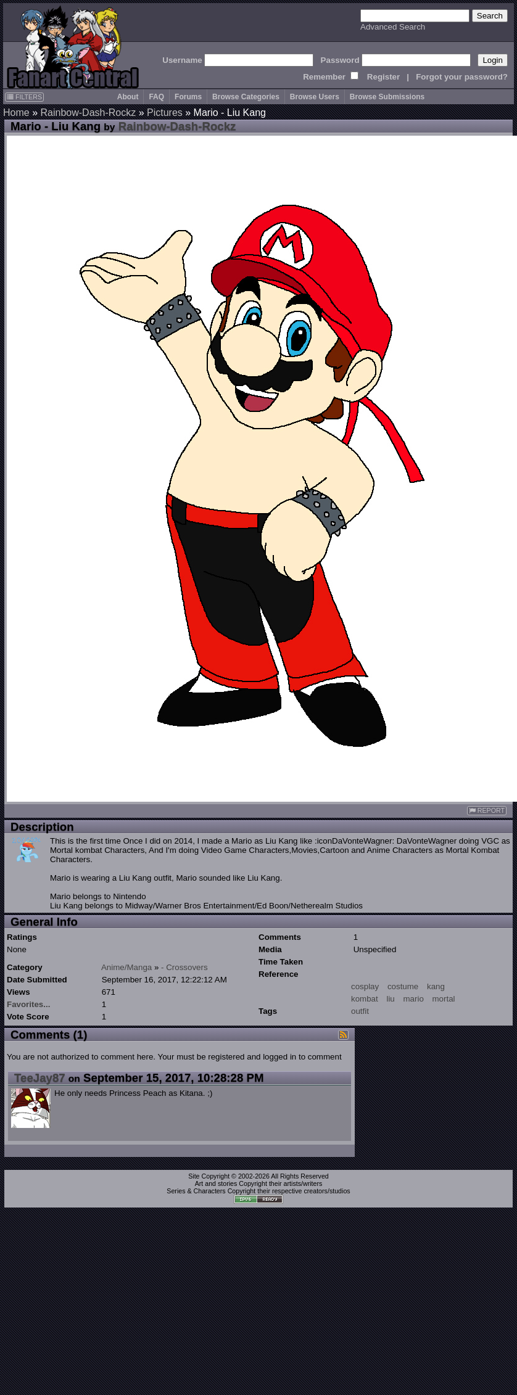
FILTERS (24, 97)
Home (16, 112)
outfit (360, 1011)
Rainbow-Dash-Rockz (88, 112)
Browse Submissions (387, 97)
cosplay (365, 986)
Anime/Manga (126, 967)
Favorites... (28, 1004)
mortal (443, 998)
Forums (188, 97)
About (128, 97)
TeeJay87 (39, 1077)
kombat (364, 998)
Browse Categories (245, 97)
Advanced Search (392, 26)
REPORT (487, 811)
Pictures (165, 112)
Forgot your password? (462, 76)
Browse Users (314, 97)
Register (383, 76)
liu (390, 998)
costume (402, 986)
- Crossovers (184, 967)
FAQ (156, 97)
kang (436, 986)
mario (413, 998)
